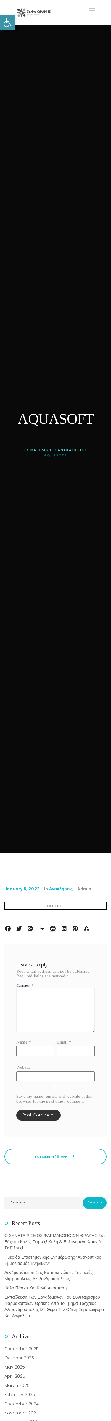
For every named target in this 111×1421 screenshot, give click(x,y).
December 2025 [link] (21, 1349)
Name (23, 1042)
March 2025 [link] (17, 1385)
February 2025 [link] (19, 1395)
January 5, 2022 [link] (22, 889)
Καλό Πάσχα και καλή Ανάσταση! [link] (36, 1288)
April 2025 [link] (14, 1376)
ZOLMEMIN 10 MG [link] (55, 1156)
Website (23, 1067)
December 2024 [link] (21, 1404)
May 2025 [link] (14, 1367)
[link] (7, 22)
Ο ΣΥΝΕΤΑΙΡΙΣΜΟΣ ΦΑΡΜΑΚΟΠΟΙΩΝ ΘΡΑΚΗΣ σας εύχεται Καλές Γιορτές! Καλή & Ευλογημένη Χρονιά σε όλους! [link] (55, 1242)
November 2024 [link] (21, 1413)
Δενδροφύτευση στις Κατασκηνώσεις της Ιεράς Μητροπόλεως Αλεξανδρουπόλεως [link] (48, 1276)
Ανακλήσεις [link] (61, 889)
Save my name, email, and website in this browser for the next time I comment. (54, 1099)
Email (64, 1042)
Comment (24, 985)
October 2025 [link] (19, 1358)
